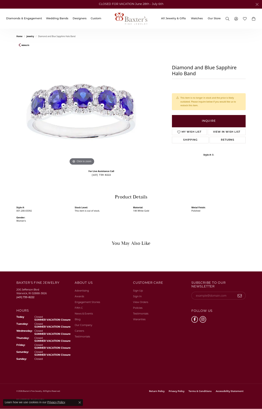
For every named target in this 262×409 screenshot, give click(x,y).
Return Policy (157, 391)
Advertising (82, 291)
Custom (96, 18)
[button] (253, 19)
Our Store (214, 18)
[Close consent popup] (79, 402)
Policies (137, 308)
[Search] (227, 18)
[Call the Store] (25, 297)
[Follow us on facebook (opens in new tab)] (194, 319)
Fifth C (79, 308)
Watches (197, 18)
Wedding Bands (57, 18)
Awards (79, 296)
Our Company (83, 325)
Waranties (139, 319)
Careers (79, 331)
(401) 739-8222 (101, 175)
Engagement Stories (87, 302)
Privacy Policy (176, 391)
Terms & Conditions (200, 391)
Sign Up (138, 291)
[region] (81, 104)
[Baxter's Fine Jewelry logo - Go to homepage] (131, 18)
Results (25, 45)
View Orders (140, 302)
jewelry (30, 36)
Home (19, 36)
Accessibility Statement (230, 391)
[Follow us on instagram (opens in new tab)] (203, 319)
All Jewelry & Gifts (173, 18)
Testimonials (82, 337)
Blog (77, 319)
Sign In (137, 296)
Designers (80, 18)
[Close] (257, 4)
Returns (227, 140)
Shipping (190, 140)
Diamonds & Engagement (24, 18)
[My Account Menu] (236, 18)
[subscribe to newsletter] (239, 295)
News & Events (84, 314)
